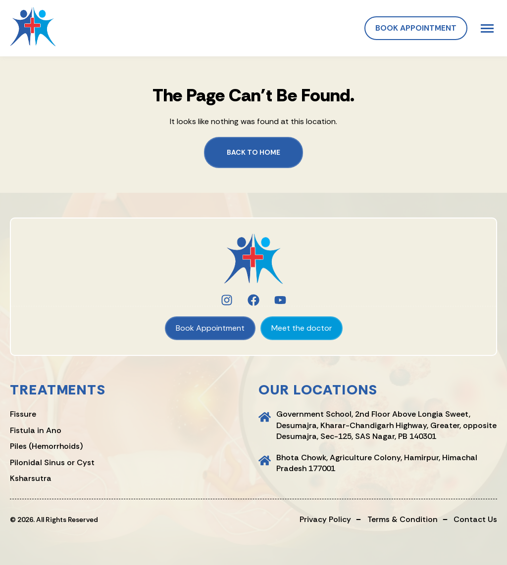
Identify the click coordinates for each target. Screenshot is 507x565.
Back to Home (253, 152)
